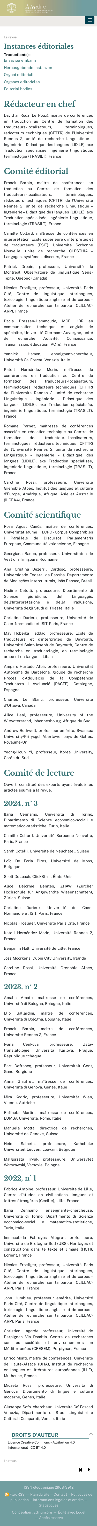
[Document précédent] (80, 1469)
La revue (10, 37)
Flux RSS (15, 1494)
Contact (60, 1494)
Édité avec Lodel (71, 1512)
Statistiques (48, 1505)
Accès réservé (51, 1518)
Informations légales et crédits (58, 1500)
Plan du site (39, 1494)
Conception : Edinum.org (32, 1512)
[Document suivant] (89, 1469)
